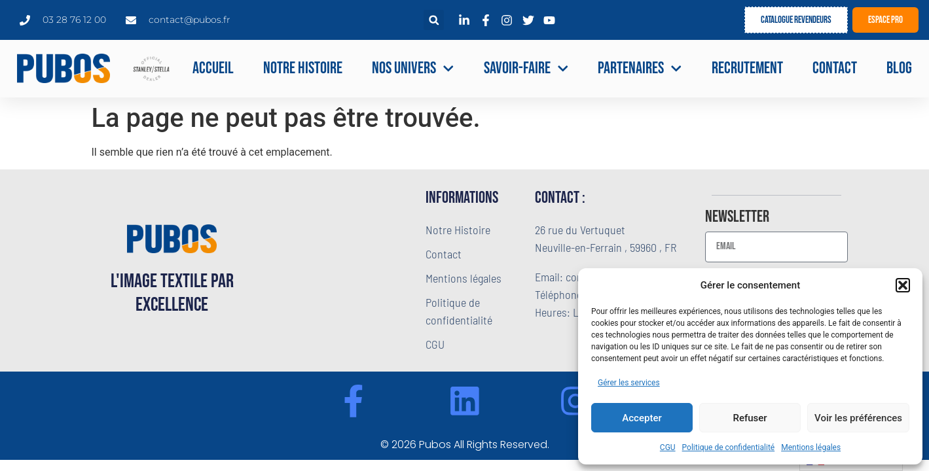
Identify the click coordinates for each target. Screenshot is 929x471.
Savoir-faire (526, 68)
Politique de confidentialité (728, 447)
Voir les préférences (858, 418)
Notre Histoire (302, 68)
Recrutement (747, 68)
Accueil (213, 68)
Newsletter (737, 218)
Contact (834, 68)
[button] (902, 285)
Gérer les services (629, 382)
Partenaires (640, 68)
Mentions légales (811, 447)
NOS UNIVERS (413, 68)
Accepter (641, 418)
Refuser (750, 418)
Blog (899, 68)
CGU (668, 447)
